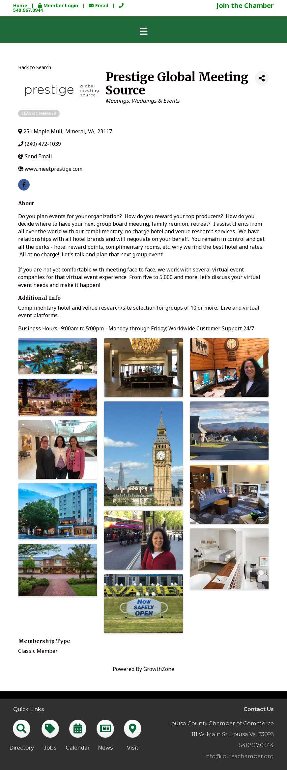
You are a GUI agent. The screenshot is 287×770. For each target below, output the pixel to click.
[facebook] (24, 185)
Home (20, 5)
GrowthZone (158, 669)
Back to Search (34, 67)
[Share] (262, 78)
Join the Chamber (245, 5)
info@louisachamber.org (239, 756)
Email (99, 5)
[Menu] (143, 31)
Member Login (58, 5)
